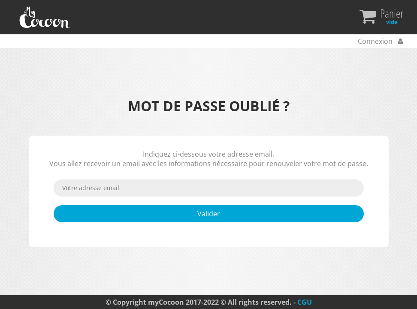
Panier (391, 17)
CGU (304, 302)
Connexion (376, 41)
